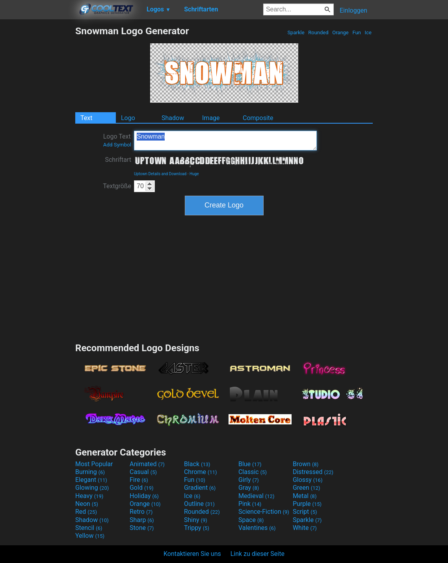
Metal (305, 496)
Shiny (195, 520)
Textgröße (117, 186)
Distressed (313, 472)
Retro (141, 511)
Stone (142, 528)
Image (211, 118)
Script (305, 511)
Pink (250, 503)
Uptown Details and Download (160, 174)
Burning (90, 472)
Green (306, 487)
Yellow (89, 535)
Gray (248, 487)
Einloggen (353, 10)
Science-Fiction (263, 511)
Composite (258, 118)
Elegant (91, 479)
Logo (128, 118)
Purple (307, 503)
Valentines (257, 528)
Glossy (308, 479)
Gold (142, 487)
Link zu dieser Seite (257, 553)
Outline (199, 503)
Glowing (92, 487)
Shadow (173, 118)
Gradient (200, 487)
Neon (86, 503)
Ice (368, 32)
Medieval (256, 496)
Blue (250, 464)
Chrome (200, 472)
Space (251, 520)
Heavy (89, 496)
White (305, 528)
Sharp (142, 520)
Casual (143, 472)
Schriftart (118, 159)
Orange (340, 32)
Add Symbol (117, 145)
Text (86, 118)
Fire (139, 479)
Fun (356, 32)
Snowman (225, 140)
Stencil (88, 528)
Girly (248, 479)
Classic (252, 472)
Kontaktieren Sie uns (192, 553)
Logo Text (117, 140)
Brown (305, 464)
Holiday (144, 496)
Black (197, 464)
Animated (147, 464)
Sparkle (296, 32)
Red (86, 511)
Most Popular (94, 464)
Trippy (196, 528)
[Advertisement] (37, 143)
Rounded (318, 32)
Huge (194, 174)
